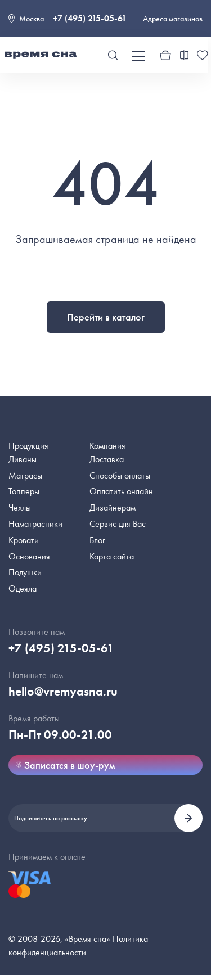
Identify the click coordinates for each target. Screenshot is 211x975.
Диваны (22, 459)
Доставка (106, 459)
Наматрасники (35, 524)
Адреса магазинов (173, 18)
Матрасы (25, 475)
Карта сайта (111, 556)
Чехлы (19, 507)
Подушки (25, 572)
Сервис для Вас (117, 524)
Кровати (23, 540)
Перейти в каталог (106, 316)
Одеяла (22, 588)
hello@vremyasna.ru (63, 691)
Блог (97, 540)
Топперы (23, 491)
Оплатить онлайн (121, 491)
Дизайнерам (112, 507)
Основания (29, 556)
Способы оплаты (119, 475)
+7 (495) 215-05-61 (90, 18)
